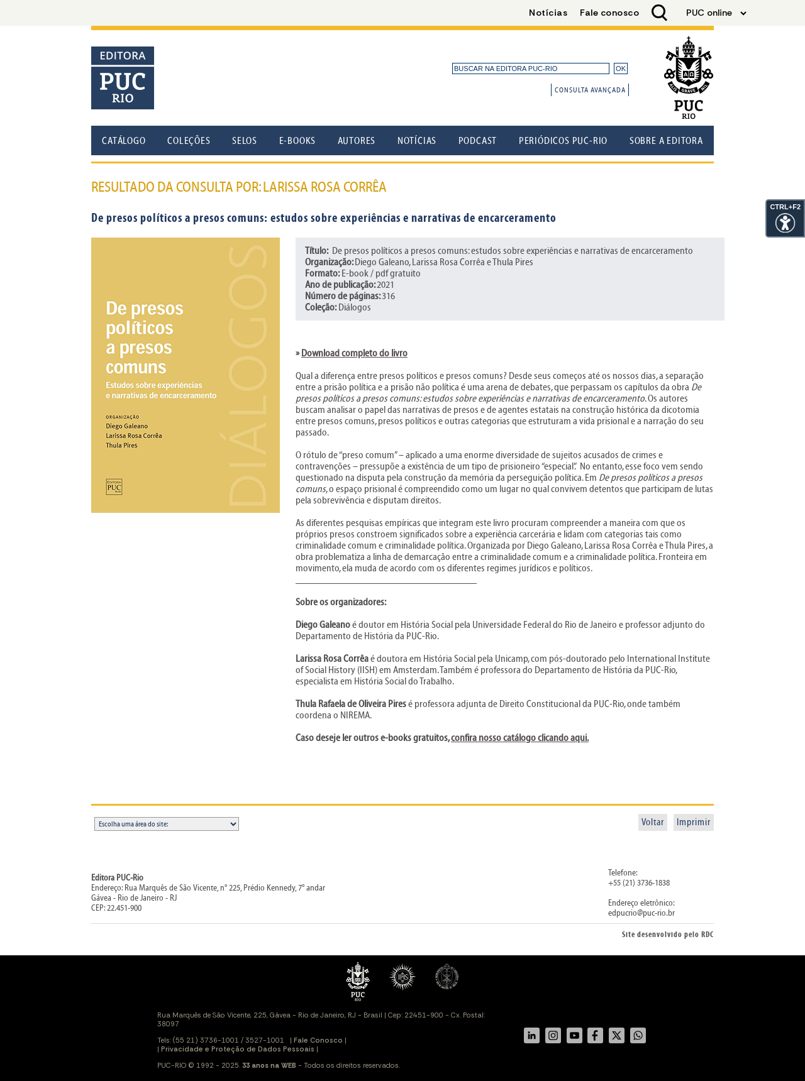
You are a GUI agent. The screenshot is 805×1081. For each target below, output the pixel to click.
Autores (357, 140)
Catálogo (123, 140)
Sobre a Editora (666, 140)
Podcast (477, 140)
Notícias (416, 140)
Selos (244, 140)
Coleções (188, 140)
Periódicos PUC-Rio (563, 140)
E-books (297, 140)
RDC (707, 935)
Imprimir (694, 822)
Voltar (652, 822)
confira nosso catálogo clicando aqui (519, 738)
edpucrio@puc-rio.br (641, 913)
